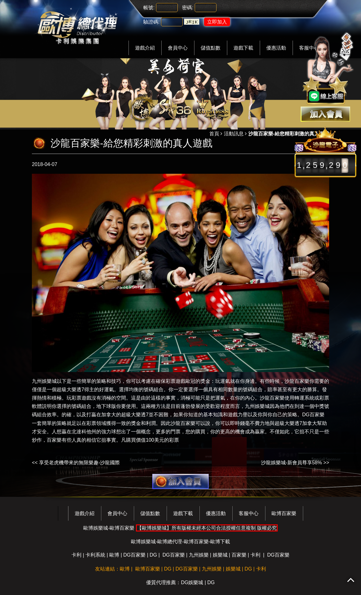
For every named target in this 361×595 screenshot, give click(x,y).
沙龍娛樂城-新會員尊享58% (291, 462)
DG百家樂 (313, 414)
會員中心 (178, 47)
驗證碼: (151, 21)
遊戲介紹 (145, 47)
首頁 (214, 133)
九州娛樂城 (44, 381)
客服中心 (249, 513)
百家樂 (54, 440)
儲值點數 (210, 47)
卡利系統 (95, 555)
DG (153, 555)
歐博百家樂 (284, 513)
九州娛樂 (199, 555)
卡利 (76, 555)
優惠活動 (276, 47)
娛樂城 (220, 555)
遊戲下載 (243, 47)
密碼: (187, 7)
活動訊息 (234, 133)
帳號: (148, 7)
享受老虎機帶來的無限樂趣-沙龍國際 (79, 462)
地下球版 (106, 406)
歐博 (114, 555)
